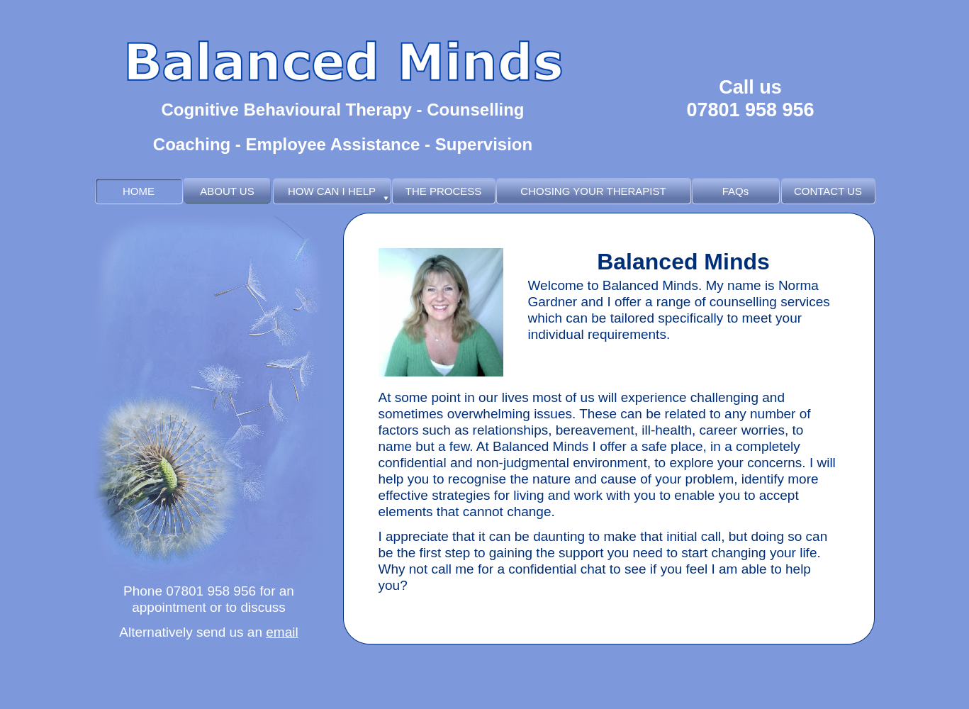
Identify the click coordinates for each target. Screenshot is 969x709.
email (282, 632)
